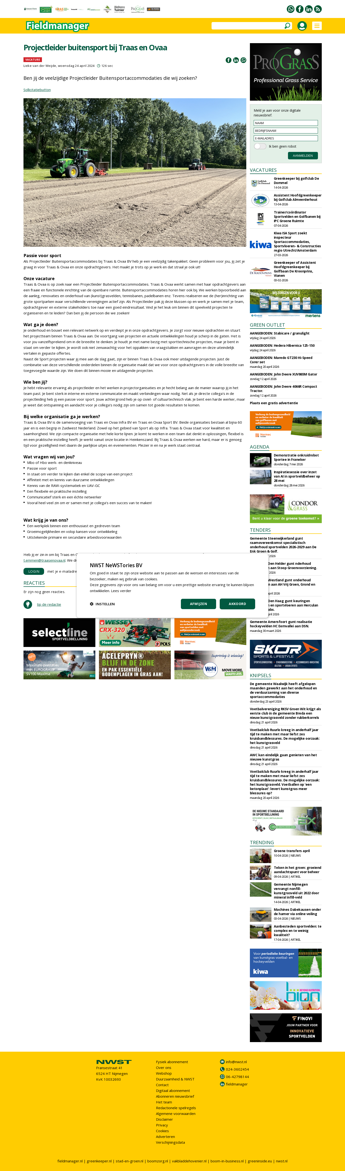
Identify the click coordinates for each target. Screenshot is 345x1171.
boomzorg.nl (157, 1161)
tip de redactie (49, 604)
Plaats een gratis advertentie (274, 403)
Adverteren (165, 1136)
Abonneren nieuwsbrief (175, 1096)
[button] (102, 603)
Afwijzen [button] (198, 603)
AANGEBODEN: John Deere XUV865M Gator (283, 374)
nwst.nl (282, 1161)
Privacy (162, 1125)
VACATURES (263, 170)
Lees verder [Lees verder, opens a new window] (121, 590)
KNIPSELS (260, 675)
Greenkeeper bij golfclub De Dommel (296, 180)
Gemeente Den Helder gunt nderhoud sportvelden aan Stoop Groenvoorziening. (283, 565)
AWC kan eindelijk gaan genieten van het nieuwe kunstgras (283, 757)
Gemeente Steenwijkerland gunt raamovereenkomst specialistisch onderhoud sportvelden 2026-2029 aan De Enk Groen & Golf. (283, 545)
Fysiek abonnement (172, 1061)
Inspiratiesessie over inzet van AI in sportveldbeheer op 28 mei (297, 476)
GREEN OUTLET (267, 325)
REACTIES (34, 583)
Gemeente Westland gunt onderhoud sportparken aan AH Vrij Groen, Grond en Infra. (282, 584)
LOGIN (34, 571)
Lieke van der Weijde (39, 65)
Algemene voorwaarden (176, 1113)
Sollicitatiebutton (37, 89)
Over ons (163, 1067)
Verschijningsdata (170, 1142)
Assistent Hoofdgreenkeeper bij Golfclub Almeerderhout (298, 197)
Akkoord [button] (237, 603)
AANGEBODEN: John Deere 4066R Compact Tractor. (283, 388)
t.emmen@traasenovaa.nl (44, 560)
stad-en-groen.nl (129, 1161)
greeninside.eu (260, 1161)
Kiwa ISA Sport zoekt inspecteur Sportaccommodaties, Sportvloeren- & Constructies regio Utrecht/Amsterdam (297, 242)
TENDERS (260, 530)
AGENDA (259, 447)
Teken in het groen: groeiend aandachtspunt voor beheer (297, 869)
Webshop (164, 1073)
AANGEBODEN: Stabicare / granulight (280, 333)
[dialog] (172, 585)
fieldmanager (237, 1084)
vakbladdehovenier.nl (189, 1161)
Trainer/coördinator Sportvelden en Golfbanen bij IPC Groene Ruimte (297, 216)
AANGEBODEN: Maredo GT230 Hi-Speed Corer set (281, 359)
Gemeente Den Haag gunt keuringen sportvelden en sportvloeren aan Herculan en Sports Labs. (284, 605)
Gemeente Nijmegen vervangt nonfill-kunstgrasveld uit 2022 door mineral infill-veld (296, 891)
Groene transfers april (292, 850)
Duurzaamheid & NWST (175, 1079)
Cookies (162, 1130)
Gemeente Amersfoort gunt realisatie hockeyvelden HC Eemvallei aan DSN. (281, 623)
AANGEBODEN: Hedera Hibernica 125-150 (282, 345)
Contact (162, 1084)
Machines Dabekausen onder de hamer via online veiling (297, 911)
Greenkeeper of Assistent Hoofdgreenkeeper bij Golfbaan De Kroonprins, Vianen (295, 269)
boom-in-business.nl (227, 1161)
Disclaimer (164, 1119)
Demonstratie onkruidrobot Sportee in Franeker (296, 457)
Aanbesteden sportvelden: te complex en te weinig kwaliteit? (298, 930)
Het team (164, 1102)
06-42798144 (237, 1076)
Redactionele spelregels (176, 1107)
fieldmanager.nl (70, 1161)
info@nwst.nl (236, 1061)
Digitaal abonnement (173, 1090)
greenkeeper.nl (99, 1161)
